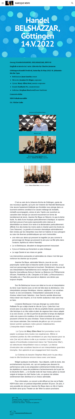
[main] (37, 32)
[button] (2, 3)
